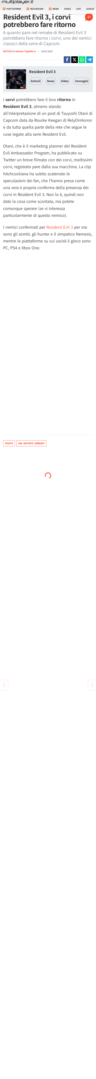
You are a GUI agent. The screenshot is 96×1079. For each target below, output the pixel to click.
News (50, 81)
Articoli (36, 81)
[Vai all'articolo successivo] (4, 685)
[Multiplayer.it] (17, 2)
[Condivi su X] (74, 59)
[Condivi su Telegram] (89, 59)
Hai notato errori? (31, 443)
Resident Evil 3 (42, 71)
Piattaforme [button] (12, 8)
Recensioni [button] (35, 8)
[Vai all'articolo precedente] (92, 685)
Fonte (9, 443)
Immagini (81, 81)
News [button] (54, 8)
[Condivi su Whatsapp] (82, 59)
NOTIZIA (7, 51)
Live (78, 8)
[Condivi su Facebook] (67, 59)
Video (67, 8)
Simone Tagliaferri (25, 51)
